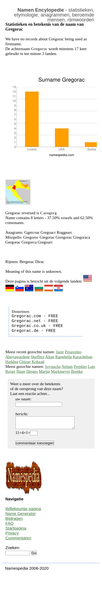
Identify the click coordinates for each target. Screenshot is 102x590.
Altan (49, 357)
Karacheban (82, 357)
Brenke (77, 371)
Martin (44, 371)
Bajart (10, 371)
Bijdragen (14, 520)
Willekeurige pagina (23, 511)
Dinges (32, 371)
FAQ (9, 525)
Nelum (67, 366)
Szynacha (52, 366)
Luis (91, 366)
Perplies (80, 366)
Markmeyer (60, 371)
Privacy (12, 535)
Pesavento (73, 352)
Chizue (25, 361)
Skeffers (37, 357)
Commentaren (18, 540)
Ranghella (63, 357)
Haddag (11, 361)
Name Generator (20, 516)
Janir (60, 352)
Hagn (20, 371)
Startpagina (15, 530)
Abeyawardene (17, 357)
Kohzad (38, 361)
